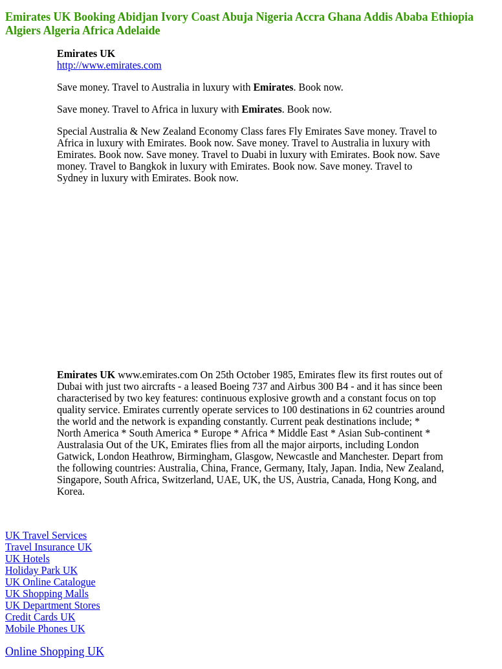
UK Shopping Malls (47, 593)
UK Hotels (27, 558)
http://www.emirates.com (109, 65)
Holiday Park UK (41, 570)
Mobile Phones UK (45, 628)
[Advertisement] (154, 275)
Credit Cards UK (40, 616)
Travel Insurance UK (48, 546)
